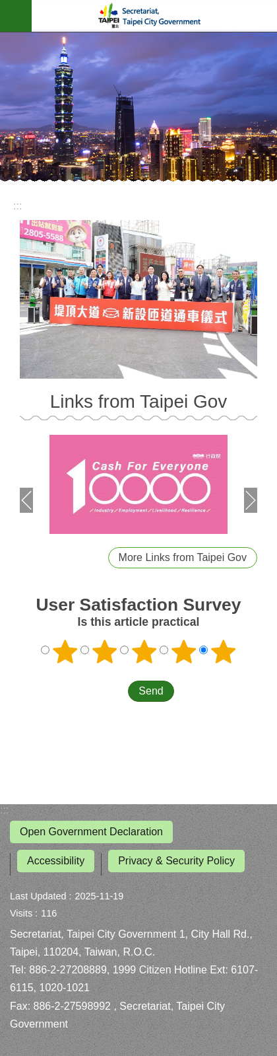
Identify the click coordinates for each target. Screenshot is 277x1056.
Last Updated (38, 896)
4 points (184, 651)
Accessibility (55, 860)
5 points (223, 651)
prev (26, 500)
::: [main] (17, 205)
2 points (104, 651)
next (250, 500)
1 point (65, 651)
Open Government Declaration (91, 831)
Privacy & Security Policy (176, 860)
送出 (115, 691)
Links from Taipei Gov (139, 401)
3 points (144, 651)
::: (4, 809)
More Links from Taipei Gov (183, 557)
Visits (21, 913)
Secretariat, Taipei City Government (154, 16)
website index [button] (16, 16)
